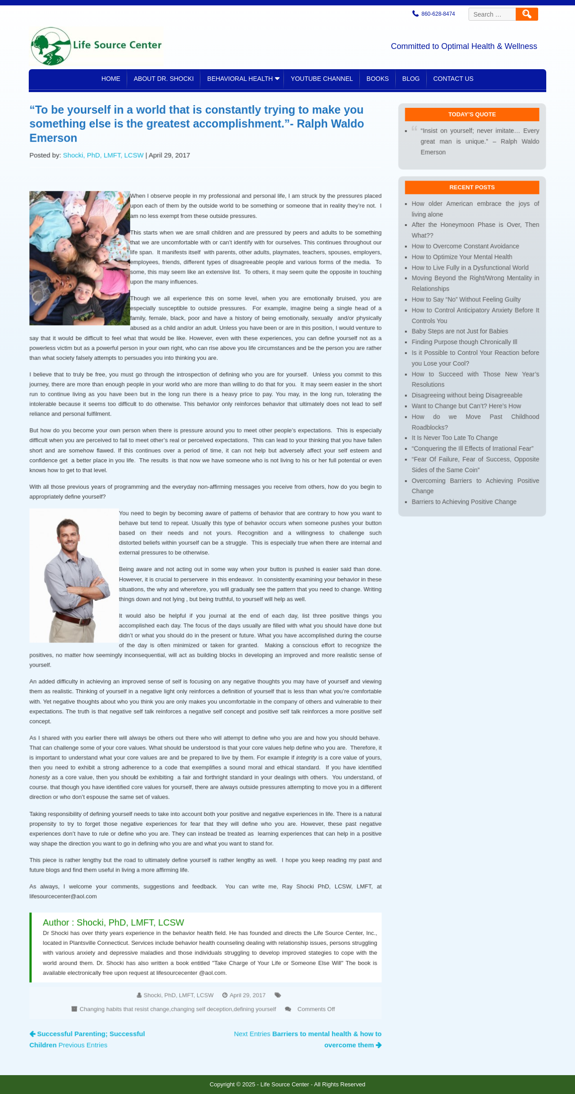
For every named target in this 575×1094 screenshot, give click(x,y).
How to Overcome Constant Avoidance (466, 258)
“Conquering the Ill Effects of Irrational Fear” (472, 453)
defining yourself (253, 993)
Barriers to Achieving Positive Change (464, 504)
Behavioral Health (240, 78)
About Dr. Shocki (164, 78)
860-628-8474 (438, 14)
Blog (411, 78)
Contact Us (453, 78)
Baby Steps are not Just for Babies (460, 340)
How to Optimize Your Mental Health (462, 269)
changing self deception (201, 993)
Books (378, 78)
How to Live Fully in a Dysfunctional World (470, 279)
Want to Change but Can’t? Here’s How (466, 412)
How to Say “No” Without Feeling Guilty (466, 309)
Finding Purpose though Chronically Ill (465, 350)
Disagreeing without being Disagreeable (467, 402)
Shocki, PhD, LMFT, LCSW (107, 170)
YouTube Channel (322, 78)
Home (111, 78)
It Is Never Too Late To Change (455, 443)
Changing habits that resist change (127, 993)
